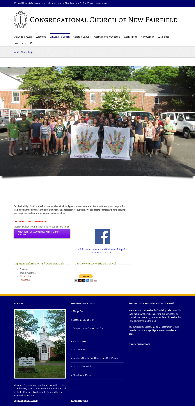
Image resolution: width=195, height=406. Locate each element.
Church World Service (83, 375)
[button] (31, 43)
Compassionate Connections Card (88, 328)
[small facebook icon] (102, 230)
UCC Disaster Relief (82, 366)
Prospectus (25, 280)
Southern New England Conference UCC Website (95, 358)
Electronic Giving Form (83, 320)
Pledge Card (78, 311)
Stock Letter (25, 276)
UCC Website (79, 349)
